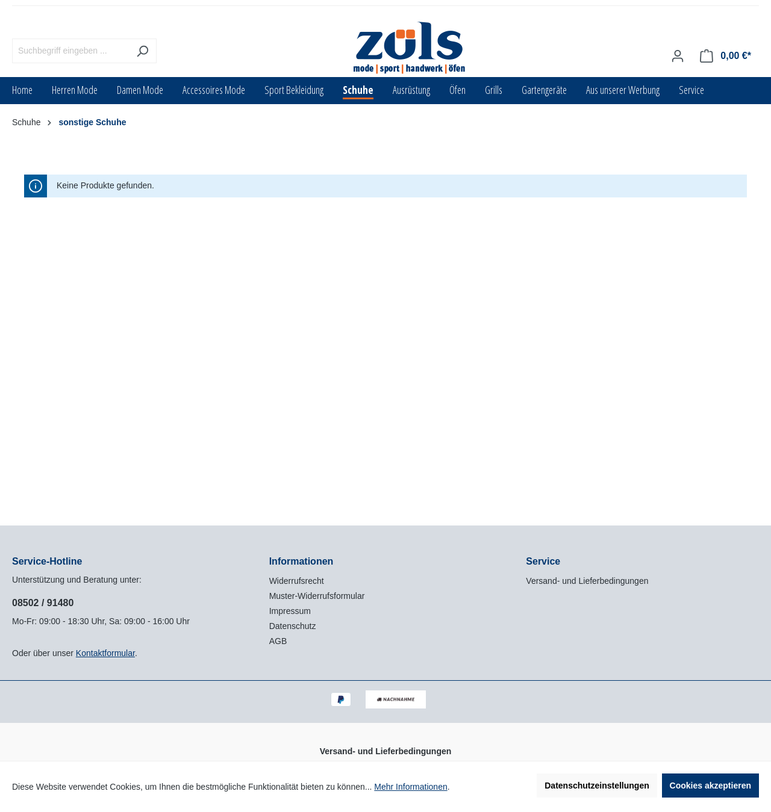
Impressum (290, 611)
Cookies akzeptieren (710, 785)
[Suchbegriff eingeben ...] (70, 51)
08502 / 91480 (42, 603)
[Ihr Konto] (677, 56)
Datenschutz (292, 626)
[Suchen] (142, 51)
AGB (278, 641)
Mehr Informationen (410, 787)
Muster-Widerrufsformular (317, 596)
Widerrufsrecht (296, 581)
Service (543, 561)
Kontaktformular (105, 653)
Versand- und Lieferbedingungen (587, 581)
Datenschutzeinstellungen (597, 785)
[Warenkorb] (725, 56)
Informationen (301, 561)
